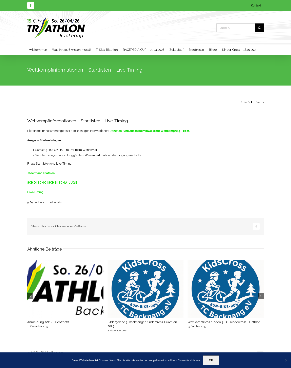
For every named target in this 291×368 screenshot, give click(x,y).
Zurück (248, 102)
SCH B (52, 182)
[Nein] (286, 360)
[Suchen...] (235, 27)
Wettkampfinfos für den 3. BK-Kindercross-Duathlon (224, 322)
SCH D (31, 182)
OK (211, 360)
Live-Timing (35, 192)
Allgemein (55, 202)
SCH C (42, 182)
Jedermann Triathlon (41, 173)
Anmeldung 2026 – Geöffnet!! (48, 322)
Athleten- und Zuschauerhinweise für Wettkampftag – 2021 (150, 130)
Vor (258, 102)
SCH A (63, 182)
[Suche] (259, 27)
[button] (30, 296)
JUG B (73, 182)
